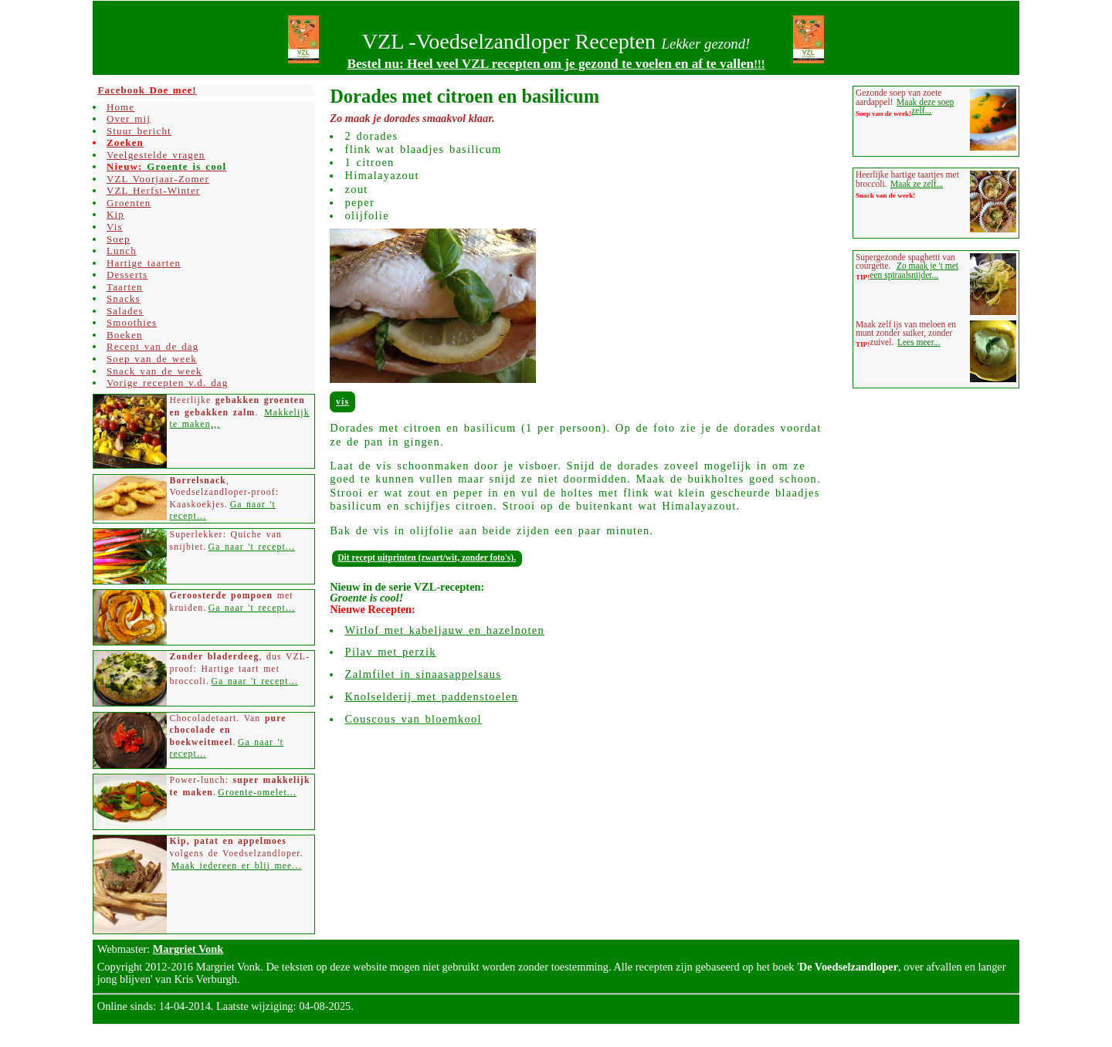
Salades (125, 311)
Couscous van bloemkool (413, 719)
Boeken (125, 335)
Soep (119, 239)
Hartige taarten (144, 263)
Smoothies (132, 322)
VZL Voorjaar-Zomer (158, 179)
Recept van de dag (152, 346)
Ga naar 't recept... (252, 547)
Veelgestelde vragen (156, 155)
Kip (115, 214)
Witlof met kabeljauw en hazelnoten (444, 630)
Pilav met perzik (390, 651)
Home (120, 107)
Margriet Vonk (188, 949)
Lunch (122, 250)
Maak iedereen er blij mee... (236, 866)
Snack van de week (154, 371)
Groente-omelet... (257, 793)
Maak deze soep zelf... (925, 106)
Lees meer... (919, 342)
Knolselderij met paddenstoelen (431, 696)
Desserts (127, 274)
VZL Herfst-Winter (153, 190)
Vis (342, 401)
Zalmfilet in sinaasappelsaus (423, 674)
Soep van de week (152, 358)
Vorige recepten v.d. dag (167, 382)
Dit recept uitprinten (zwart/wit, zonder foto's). (426, 557)
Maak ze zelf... (916, 183)
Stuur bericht (139, 131)
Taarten (125, 287)
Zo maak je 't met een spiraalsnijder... (914, 270)
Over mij (129, 118)
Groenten (129, 202)
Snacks (124, 298)
